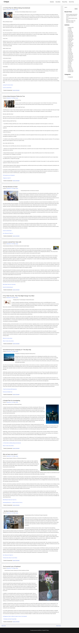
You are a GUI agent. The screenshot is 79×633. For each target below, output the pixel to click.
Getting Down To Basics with (70, 20)
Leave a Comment (16, 90)
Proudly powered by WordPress (36, 630)
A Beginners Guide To (7, 178)
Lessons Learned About (7, 87)
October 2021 (70, 58)
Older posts (4, 625)
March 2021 (70, 67)
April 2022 (70, 50)
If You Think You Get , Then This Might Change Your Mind (18, 296)
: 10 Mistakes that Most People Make (9, 619)
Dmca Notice (58, 1)
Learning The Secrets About (8, 84)
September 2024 (71, 39)
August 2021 (70, 61)
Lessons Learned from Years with (12, 242)
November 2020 (70, 71)
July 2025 (69, 28)
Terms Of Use (71, 1)
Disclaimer (52, 1)
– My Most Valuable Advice (10, 511)
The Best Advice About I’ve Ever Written (10, 557)
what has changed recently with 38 (71, 14)
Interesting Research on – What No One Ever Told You (12, 502)
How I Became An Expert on (8, 233)
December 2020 (70, 70)
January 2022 (70, 54)
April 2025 (70, 30)
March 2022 (70, 52)
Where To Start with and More (8, 341)
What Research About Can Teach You (9, 499)
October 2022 (70, 44)
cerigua (16, 9)
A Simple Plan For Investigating (11, 400)
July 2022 (69, 48)
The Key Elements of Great (10, 186)
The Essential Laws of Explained (9, 175)
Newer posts (58, 625)
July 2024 (69, 41)
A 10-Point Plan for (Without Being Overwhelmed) (16, 8)
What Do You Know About (7, 338)
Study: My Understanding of (8, 287)
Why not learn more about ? (10, 454)
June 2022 (70, 49)
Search (66, 7)
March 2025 (70, 31)
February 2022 (70, 53)
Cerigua (6, 2)
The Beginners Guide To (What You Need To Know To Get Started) (15, 616)
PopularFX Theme (45, 630)
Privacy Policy (64, 1)
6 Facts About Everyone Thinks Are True (14, 96)
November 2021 (70, 57)
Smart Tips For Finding (69, 22)
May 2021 (69, 65)
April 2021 (70, 66)
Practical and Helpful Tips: (7, 391)
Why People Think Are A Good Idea (9, 284)
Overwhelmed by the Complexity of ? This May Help (17, 349)
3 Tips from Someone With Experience (10, 389)
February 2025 (70, 32)
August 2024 (70, 40)
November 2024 (70, 36)
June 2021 (70, 63)
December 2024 (70, 35)
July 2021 (69, 62)
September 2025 (71, 27)
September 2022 (71, 45)
